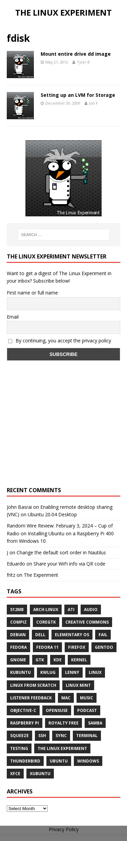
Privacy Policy (64, 829)
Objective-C (23, 710)
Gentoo (104, 647)
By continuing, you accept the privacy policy (59, 340)
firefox (76, 647)
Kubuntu (20, 672)
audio (91, 609)
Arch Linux (45, 609)
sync (61, 735)
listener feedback (31, 698)
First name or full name (32, 292)
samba (95, 723)
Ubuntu (59, 761)
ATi (71, 609)
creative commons (87, 622)
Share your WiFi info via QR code (69, 563)
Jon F (93, 103)
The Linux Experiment (62, 748)
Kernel (79, 660)
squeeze (19, 735)
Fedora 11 (47, 647)
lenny (72, 672)
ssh (42, 735)
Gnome (18, 660)
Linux (95, 672)
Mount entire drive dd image (76, 54)
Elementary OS (72, 635)
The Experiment (41, 575)
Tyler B (83, 62)
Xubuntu (40, 773)
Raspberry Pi (24, 723)
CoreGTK (46, 622)
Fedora (18, 647)
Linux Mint (78, 685)
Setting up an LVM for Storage (78, 95)
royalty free (63, 723)
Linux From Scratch (33, 685)
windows (88, 761)
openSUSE (57, 710)
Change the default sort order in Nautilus (61, 552)
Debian (18, 635)
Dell (40, 635)
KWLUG (48, 672)
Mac (65, 698)
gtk (40, 660)
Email (13, 317)
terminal (87, 735)
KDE (58, 660)
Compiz (18, 622)
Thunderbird (25, 761)
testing (19, 748)
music (86, 698)
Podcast (87, 710)
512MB (17, 609)
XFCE (15, 773)
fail (103, 635)
